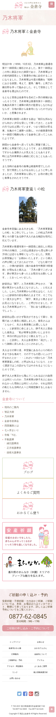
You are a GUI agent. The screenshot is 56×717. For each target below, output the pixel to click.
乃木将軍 (9, 416)
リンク (15, 672)
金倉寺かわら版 (15, 648)
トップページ (15, 642)
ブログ (28, 467)
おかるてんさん (40, 648)
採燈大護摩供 (14, 452)
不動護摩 (9, 439)
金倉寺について (40, 654)
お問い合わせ (15, 678)
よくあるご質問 (28, 488)
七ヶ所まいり (11, 430)
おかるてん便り (28, 508)
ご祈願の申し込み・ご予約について (28, 628)
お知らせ (40, 642)
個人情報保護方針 (40, 672)
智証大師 (9, 411)
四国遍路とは (11, 425)
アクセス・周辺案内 (15, 666)
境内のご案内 (11, 407)
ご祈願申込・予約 (15, 660)
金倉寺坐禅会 (11, 421)
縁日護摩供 (13, 443)
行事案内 (15, 654)
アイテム (40, 660)
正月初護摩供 (14, 447)
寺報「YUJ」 (11, 434)
